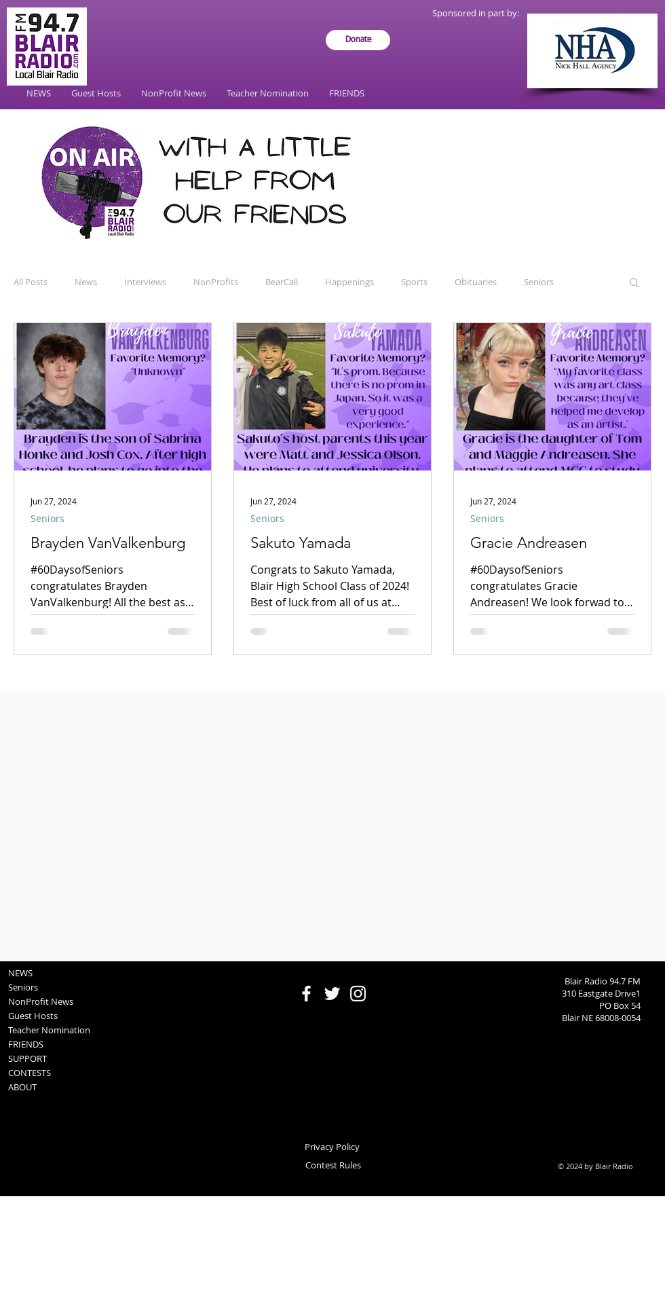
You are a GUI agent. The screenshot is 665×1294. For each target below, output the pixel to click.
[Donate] (358, 40)
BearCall (281, 282)
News (86, 282)
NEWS (20, 973)
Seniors (539, 282)
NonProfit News (40, 1001)
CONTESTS (29, 1073)
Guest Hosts (33, 1016)
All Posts (31, 282)
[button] (634, 283)
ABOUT (22, 1087)
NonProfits (215, 282)
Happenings (349, 282)
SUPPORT (27, 1058)
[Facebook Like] (333, 968)
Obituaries (476, 282)
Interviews (145, 282)
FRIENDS (25, 1044)
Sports (414, 282)
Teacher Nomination (49, 1030)
